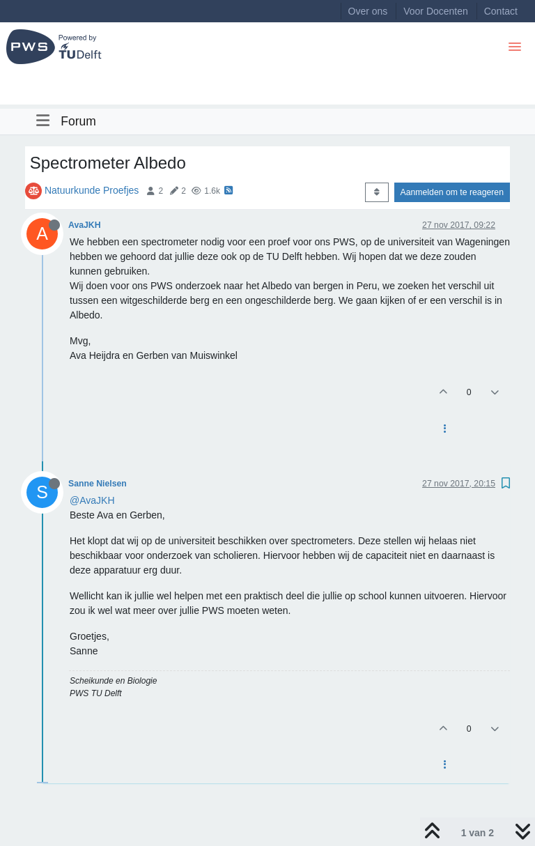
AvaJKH (84, 225)
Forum (78, 121)
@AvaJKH (92, 500)
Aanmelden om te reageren (452, 192)
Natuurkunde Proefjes (92, 190)
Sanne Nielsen (97, 484)
